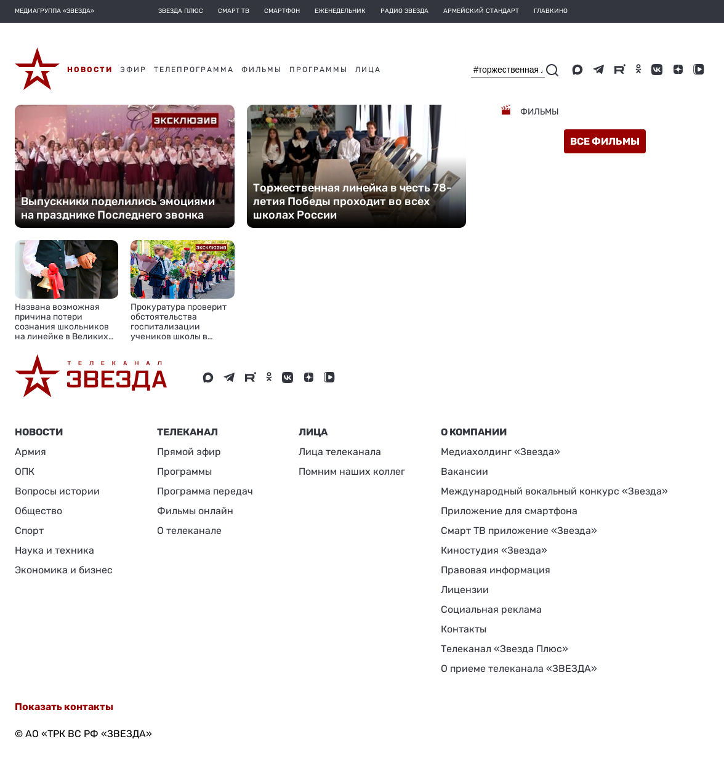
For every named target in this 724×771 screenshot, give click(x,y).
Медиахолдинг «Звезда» (500, 452)
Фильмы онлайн (195, 511)
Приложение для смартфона (509, 511)
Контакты (463, 629)
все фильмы (605, 141)
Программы (184, 471)
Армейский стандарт (481, 11)
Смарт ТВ (233, 11)
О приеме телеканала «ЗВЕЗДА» (519, 668)
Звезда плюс (180, 11)
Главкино (551, 11)
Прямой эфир (189, 452)
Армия (30, 452)
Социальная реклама (491, 609)
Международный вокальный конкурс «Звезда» (554, 491)
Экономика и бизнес (64, 570)
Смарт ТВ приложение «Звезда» (519, 530)
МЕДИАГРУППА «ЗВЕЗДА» (54, 11)
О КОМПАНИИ (474, 432)
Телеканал (187, 432)
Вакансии (464, 471)
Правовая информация (495, 570)
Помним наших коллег (352, 471)
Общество (38, 511)
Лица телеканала (340, 452)
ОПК (24, 471)
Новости (39, 432)
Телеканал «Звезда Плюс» (504, 649)
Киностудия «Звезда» (494, 550)
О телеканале (189, 530)
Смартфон (282, 11)
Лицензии (465, 589)
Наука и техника (54, 550)
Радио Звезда (404, 11)
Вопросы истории (57, 491)
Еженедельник (340, 11)
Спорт (29, 530)
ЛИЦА (313, 432)
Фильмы (538, 112)
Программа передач (205, 491)
